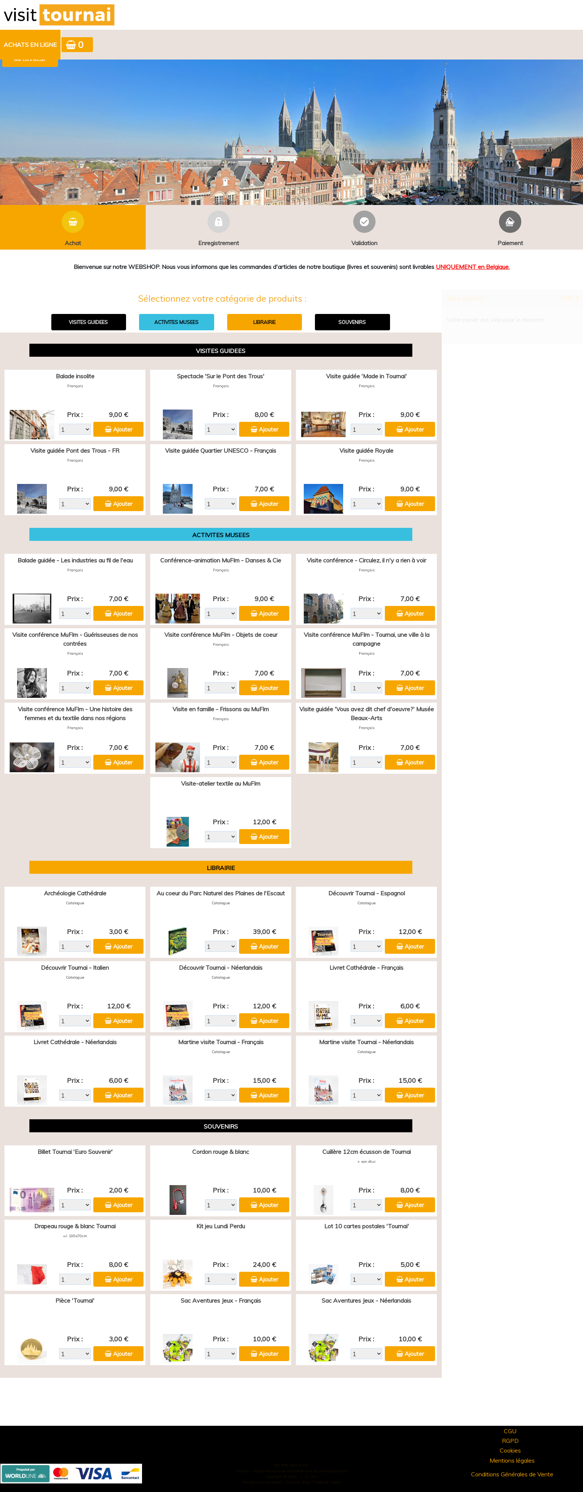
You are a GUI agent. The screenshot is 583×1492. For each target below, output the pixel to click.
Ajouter (122, 429)
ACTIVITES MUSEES (176, 322)
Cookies (510, 1450)
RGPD (510, 1440)
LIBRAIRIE (264, 322)
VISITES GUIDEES (88, 322)
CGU (510, 1431)
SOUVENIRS (352, 322)
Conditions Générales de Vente (512, 1474)
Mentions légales (512, 1460)
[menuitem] (30, 45)
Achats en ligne (30, 44)
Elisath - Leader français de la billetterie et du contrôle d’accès (291, 1471)
